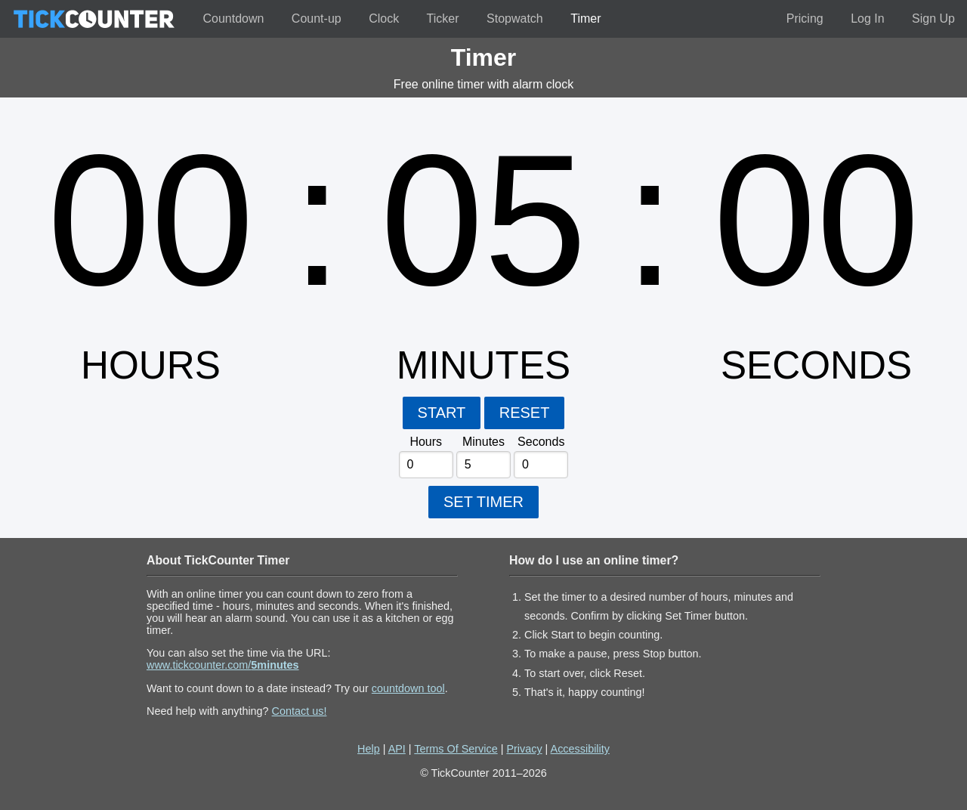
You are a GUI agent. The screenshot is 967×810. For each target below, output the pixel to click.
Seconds (540, 441)
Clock (384, 18)
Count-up (316, 18)
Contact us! (299, 711)
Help (368, 749)
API (397, 749)
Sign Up (933, 18)
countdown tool (408, 688)
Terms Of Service (455, 749)
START (442, 412)
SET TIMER (483, 501)
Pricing (804, 18)
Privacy (524, 749)
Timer (585, 18)
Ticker (443, 18)
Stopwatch (515, 18)
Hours (425, 441)
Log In (867, 18)
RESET (524, 412)
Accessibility (580, 749)
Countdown (233, 18)
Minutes (483, 441)
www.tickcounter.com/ (223, 665)
